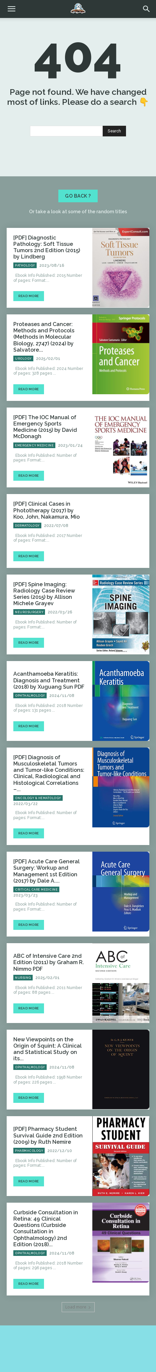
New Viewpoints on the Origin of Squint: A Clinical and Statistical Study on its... (47, 1049)
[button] (146, 9)
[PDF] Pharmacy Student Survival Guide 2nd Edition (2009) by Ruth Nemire (48, 1135)
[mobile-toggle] (11, 9)
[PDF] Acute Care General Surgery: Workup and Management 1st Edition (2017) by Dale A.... (46, 871)
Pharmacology (29, 1150)
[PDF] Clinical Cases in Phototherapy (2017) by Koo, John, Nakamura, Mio (46, 510)
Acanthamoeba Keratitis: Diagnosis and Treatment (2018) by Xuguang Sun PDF (48, 680)
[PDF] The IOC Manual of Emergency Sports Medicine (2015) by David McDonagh (45, 427)
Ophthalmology (30, 695)
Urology (23, 358)
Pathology (25, 265)
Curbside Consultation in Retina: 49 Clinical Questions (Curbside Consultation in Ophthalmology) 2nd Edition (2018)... (45, 1228)
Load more (78, 1307)
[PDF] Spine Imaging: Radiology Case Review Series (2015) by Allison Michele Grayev (44, 594)
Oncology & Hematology (38, 798)
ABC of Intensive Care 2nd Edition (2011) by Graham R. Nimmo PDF (48, 962)
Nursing (23, 977)
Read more (28, 296)
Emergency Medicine (34, 445)
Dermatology (27, 525)
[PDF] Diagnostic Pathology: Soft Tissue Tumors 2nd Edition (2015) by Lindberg (46, 247)
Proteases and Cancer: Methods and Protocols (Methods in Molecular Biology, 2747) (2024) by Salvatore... (43, 337)
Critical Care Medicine (36, 889)
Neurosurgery (29, 612)
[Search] (114, 131)
